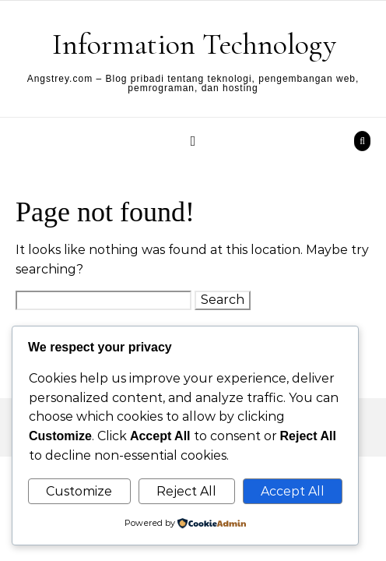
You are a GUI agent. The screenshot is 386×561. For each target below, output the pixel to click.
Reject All (186, 491)
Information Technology (194, 44)
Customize (79, 491)
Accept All (293, 491)
